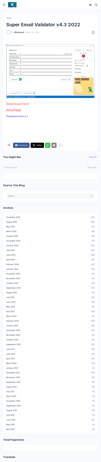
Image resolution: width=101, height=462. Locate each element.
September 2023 (50, 288)
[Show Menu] (4, 4)
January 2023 (50, 325)
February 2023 (50, 321)
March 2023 (50, 316)
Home (8, 18)
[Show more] (60, 145)
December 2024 (50, 241)
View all (92, 157)
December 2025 (50, 217)
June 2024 (50, 255)
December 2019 (50, 401)
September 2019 (50, 405)
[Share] (92, 32)
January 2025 (50, 236)
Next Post (92, 167)
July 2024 (50, 250)
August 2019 (50, 410)
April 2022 (50, 358)
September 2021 (50, 382)
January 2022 (50, 368)
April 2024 (50, 259)
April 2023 (50, 311)
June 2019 (50, 420)
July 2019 (50, 415)
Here (17, 104)
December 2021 (50, 372)
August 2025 (50, 222)
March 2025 (50, 231)
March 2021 (50, 396)
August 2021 (50, 387)
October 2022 (50, 339)
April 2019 (50, 429)
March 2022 (50, 363)
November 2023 (50, 278)
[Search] (96, 4)
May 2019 (50, 424)
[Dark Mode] (90, 4)
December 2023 (50, 273)
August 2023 (50, 292)
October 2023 (50, 283)
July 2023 (50, 297)
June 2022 (50, 354)
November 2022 (50, 335)
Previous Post (11, 167)
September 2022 (50, 344)
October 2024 (50, 245)
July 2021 (50, 391)
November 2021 (50, 377)
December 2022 (50, 330)
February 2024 (50, 264)
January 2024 (50, 269)
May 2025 (50, 226)
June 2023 (50, 302)
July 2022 (50, 349)
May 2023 (50, 306)
